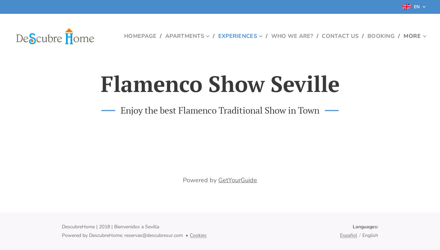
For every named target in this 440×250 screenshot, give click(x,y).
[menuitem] (169, 36)
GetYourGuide (237, 180)
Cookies (198, 235)
